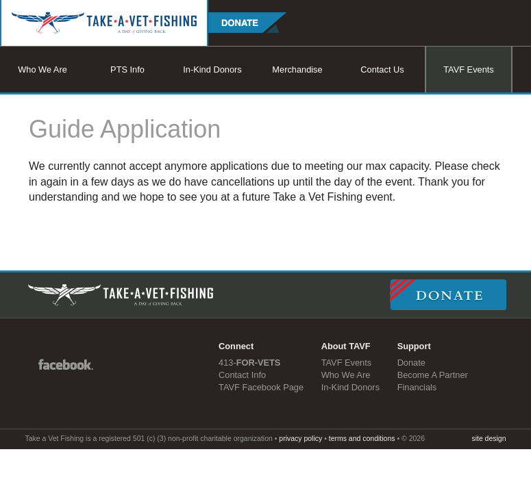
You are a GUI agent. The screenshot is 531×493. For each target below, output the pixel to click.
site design (488, 438)
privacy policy (300, 438)
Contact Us (382, 69)
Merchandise (297, 69)
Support (414, 346)
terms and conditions (362, 438)
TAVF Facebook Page (261, 387)
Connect (236, 346)
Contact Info (242, 375)
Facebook (65, 363)
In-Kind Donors (212, 69)
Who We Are (42, 69)
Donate (411, 362)
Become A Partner (432, 375)
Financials (417, 387)
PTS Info (127, 69)
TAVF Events (468, 69)
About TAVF (346, 346)
